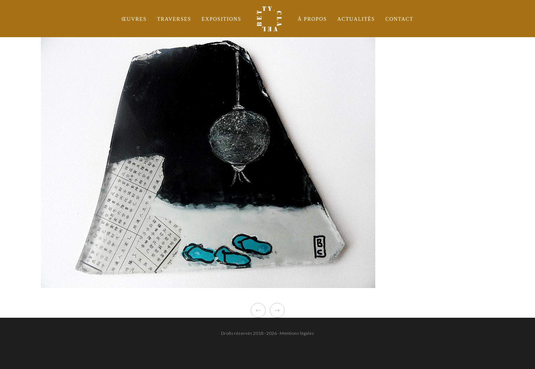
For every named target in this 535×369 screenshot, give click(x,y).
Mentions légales (297, 333)
